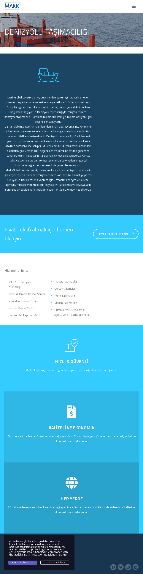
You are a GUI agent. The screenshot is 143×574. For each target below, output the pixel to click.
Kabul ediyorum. (22, 562)
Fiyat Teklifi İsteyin (116, 234)
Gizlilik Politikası (55, 562)
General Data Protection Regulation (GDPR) (40, 554)
